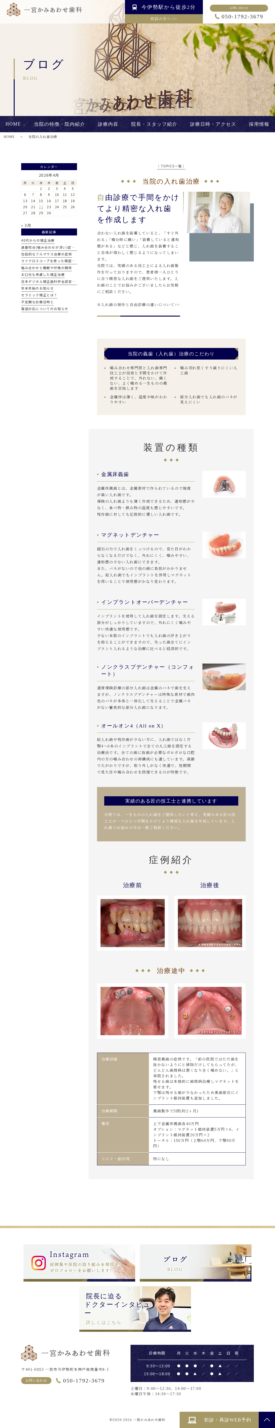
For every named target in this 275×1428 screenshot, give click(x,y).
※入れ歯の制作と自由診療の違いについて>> (138, 304)
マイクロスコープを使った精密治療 (50, 260)
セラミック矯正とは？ (39, 295)
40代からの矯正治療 (38, 240)
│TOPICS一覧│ (171, 166)
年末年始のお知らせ (37, 288)
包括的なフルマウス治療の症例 (46, 254)
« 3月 (26, 225)
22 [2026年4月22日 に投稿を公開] (41, 207)
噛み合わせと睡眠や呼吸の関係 (46, 267)
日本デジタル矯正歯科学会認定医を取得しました (61, 281)
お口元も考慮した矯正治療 (43, 274)
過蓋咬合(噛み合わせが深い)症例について (55, 247)
